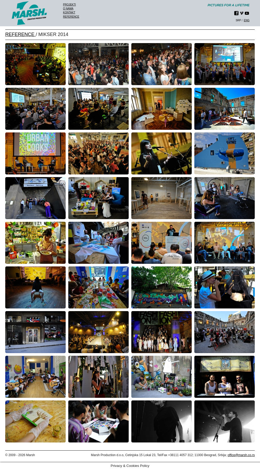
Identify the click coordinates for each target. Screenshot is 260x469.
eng (246, 20)
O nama (68, 8)
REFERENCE (20, 34)
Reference (71, 16)
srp (238, 20)
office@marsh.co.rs (241, 455)
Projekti (69, 4)
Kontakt (69, 12)
